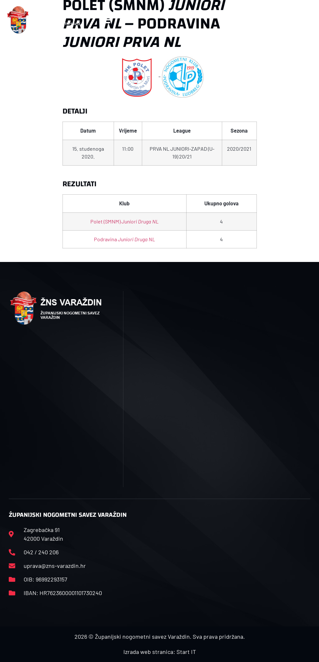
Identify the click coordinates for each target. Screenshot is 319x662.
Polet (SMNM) (124, 221)
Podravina (124, 239)
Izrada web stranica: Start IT (159, 651)
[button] (105, 20)
